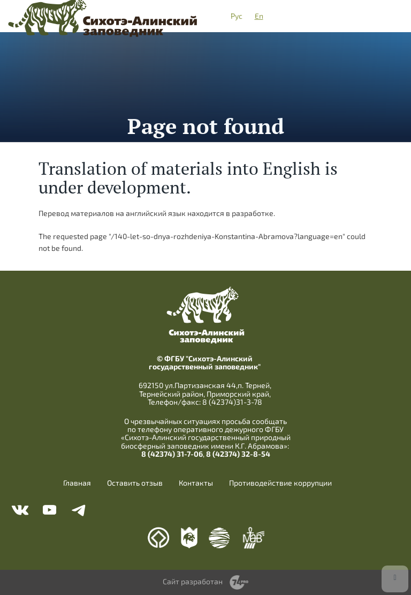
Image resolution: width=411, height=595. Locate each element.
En (259, 15)
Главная (77, 483)
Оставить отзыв (135, 483)
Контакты (196, 483)
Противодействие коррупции (280, 483)
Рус (236, 15)
